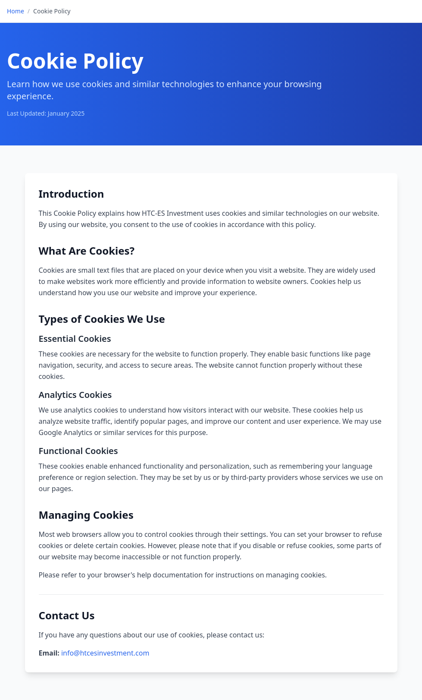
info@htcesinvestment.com (105, 653)
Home (15, 11)
